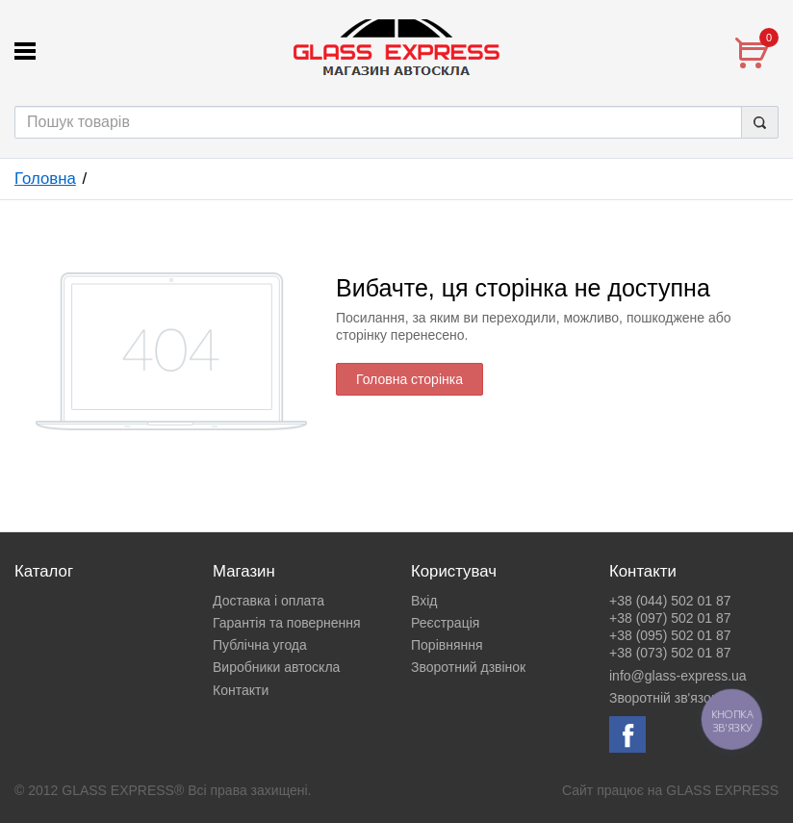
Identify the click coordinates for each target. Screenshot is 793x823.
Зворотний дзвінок (468, 667)
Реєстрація (445, 622)
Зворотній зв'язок (663, 698)
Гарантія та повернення (287, 622)
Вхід (424, 600)
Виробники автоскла (276, 667)
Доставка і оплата (268, 600)
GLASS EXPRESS (722, 790)
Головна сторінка (409, 379)
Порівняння (447, 645)
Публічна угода (260, 645)
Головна (45, 178)
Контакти (241, 690)
